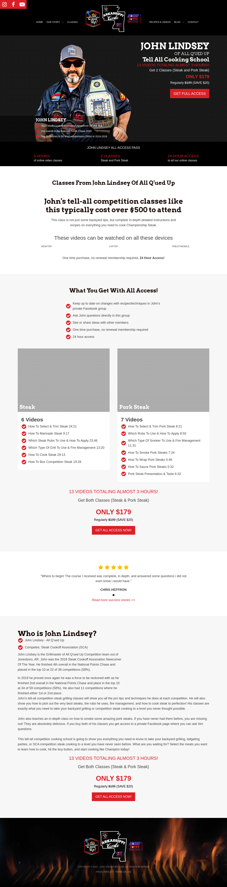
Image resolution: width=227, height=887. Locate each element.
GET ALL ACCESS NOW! (113, 530)
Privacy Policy (105, 872)
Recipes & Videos (160, 22)
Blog (179, 22)
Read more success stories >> (113, 600)
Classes (72, 22)
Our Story (55, 22)
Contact (193, 22)
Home (39, 22)
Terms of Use (123, 872)
